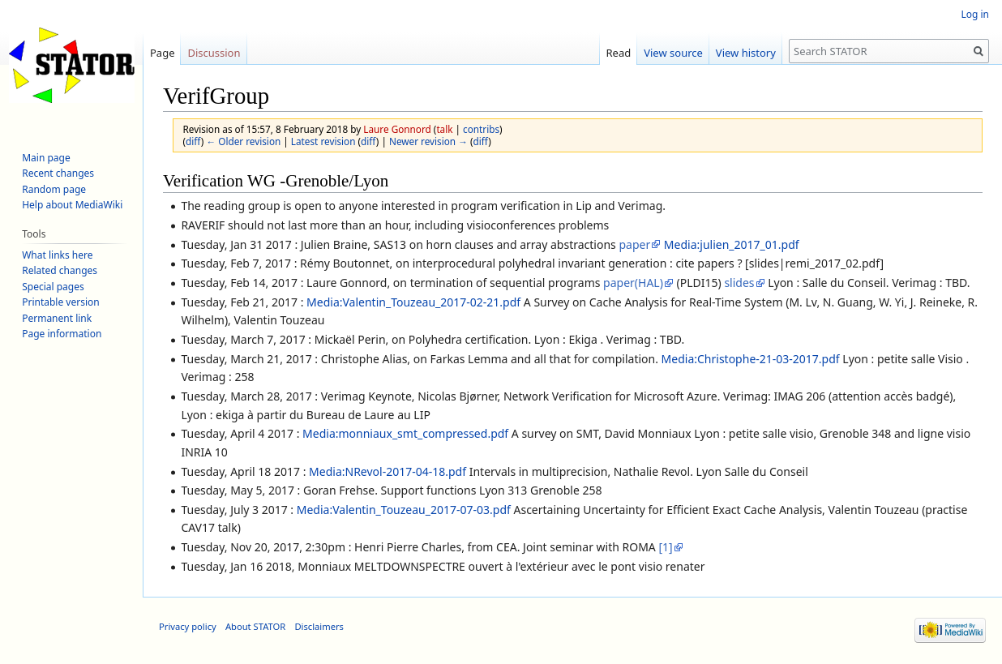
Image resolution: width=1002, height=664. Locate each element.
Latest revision (323, 141)
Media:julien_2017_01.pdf (731, 244)
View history (746, 52)
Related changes (59, 270)
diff (193, 141)
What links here (57, 255)
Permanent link (57, 318)
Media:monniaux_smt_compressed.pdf (405, 433)
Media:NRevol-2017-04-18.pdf (387, 471)
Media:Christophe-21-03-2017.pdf (751, 358)
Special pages (53, 286)
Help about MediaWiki (72, 205)
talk (444, 128)
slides (739, 282)
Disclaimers (319, 626)
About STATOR (255, 626)
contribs (481, 128)
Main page (46, 158)
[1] (665, 547)
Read (619, 52)
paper (634, 244)
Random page (54, 189)
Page (162, 52)
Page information (61, 334)
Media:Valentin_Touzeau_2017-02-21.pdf (413, 302)
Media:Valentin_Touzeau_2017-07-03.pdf (404, 509)
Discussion (213, 52)
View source (673, 52)
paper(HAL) (633, 282)
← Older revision (243, 141)
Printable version (61, 302)
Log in (975, 14)
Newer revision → (428, 141)
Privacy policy (187, 626)
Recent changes (58, 173)
